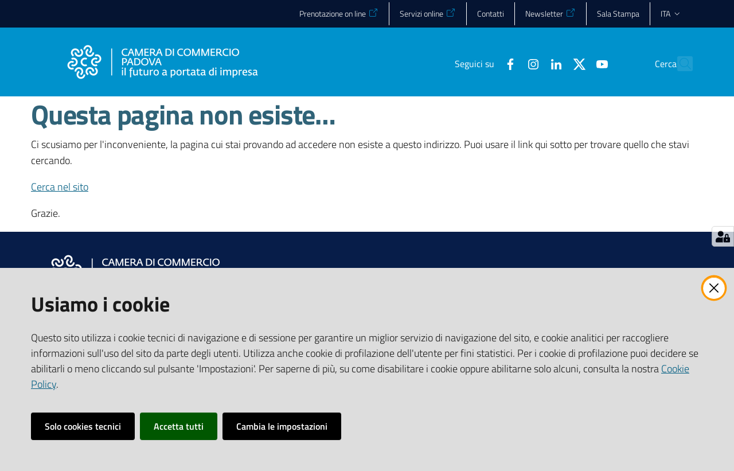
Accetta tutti (179, 426)
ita (671, 13)
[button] (679, 63)
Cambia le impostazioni (281, 426)
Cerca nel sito (59, 186)
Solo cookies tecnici (83, 426)
